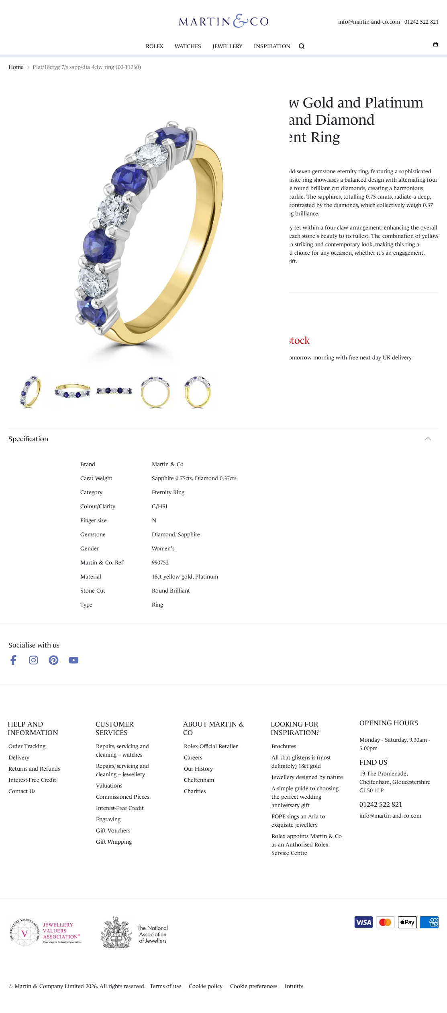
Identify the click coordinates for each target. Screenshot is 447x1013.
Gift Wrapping (114, 841)
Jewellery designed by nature (307, 777)
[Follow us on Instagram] (34, 660)
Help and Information (33, 728)
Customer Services (115, 728)
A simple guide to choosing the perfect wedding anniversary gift (305, 796)
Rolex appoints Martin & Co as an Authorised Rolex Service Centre (306, 844)
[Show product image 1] (30, 393)
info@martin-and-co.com (369, 21)
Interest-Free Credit (32, 780)
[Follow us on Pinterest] (54, 660)
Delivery (18, 757)
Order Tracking (26, 746)
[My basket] (435, 44)
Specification (28, 439)
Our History (198, 768)
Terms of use (165, 986)
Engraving (108, 819)
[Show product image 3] (114, 393)
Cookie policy (205, 986)
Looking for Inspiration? (295, 728)
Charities (195, 791)
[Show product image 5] (198, 393)
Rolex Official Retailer (211, 746)
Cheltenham (199, 780)
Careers (193, 757)
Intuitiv (294, 986)
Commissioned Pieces (122, 797)
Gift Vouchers (113, 830)
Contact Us (21, 791)
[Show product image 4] (156, 393)
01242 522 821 (421, 21)
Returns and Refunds (34, 768)
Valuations (109, 785)
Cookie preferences (253, 986)
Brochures (283, 746)
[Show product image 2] (72, 393)
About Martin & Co (213, 728)
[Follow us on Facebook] (13, 660)
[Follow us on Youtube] (74, 660)
